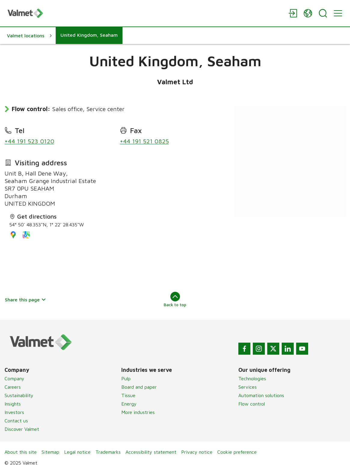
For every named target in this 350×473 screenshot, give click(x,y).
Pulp (126, 378)
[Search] (322, 13)
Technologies (252, 378)
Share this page (25, 299)
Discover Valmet (22, 429)
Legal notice (77, 452)
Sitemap (50, 452)
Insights (13, 403)
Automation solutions (261, 395)
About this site (21, 452)
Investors (14, 412)
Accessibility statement (150, 452)
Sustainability (19, 395)
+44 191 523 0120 (29, 141)
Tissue (128, 395)
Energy (129, 403)
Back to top (175, 299)
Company (14, 378)
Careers (13, 387)
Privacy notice (196, 452)
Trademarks (108, 452)
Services (247, 387)
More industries (138, 412)
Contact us (16, 420)
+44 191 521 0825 (144, 141)
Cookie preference (237, 452)
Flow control (251, 403)
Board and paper (139, 387)
